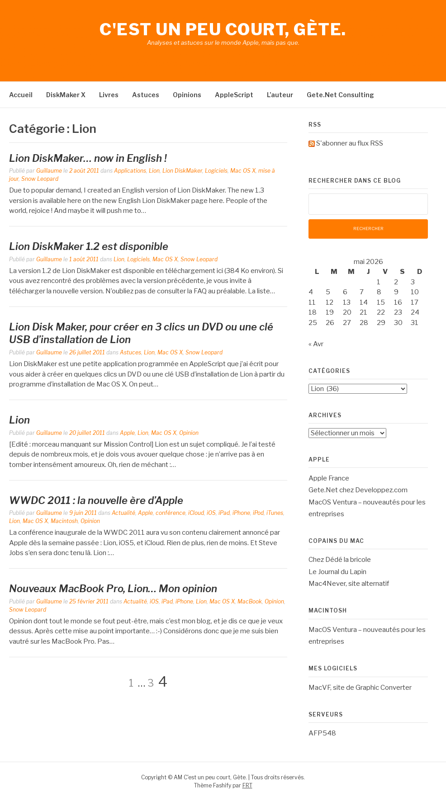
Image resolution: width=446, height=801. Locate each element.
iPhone (241, 512)
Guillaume (49, 170)
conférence (170, 512)
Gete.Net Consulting (340, 95)
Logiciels (216, 170)
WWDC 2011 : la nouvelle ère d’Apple (96, 500)
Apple (127, 432)
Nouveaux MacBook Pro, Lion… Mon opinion (113, 588)
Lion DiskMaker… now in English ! (88, 158)
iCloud (196, 512)
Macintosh (64, 521)
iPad (224, 512)
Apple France (328, 478)
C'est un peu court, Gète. (223, 29)
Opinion (189, 432)
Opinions (187, 95)
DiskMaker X (65, 95)
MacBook (249, 601)
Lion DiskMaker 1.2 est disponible (88, 246)
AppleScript (234, 95)
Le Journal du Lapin (337, 572)
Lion (154, 170)
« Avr (315, 344)
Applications (130, 170)
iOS (211, 512)
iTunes (274, 512)
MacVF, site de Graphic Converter (360, 687)
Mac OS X (243, 170)
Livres (109, 95)
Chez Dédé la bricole (339, 560)
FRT (247, 785)
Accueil (21, 95)
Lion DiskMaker (182, 170)
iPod (258, 512)
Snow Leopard (39, 178)
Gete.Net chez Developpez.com (358, 490)
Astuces (145, 95)
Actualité (123, 512)
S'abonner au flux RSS (349, 143)
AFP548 (322, 733)
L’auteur (280, 95)
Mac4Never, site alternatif (348, 584)
